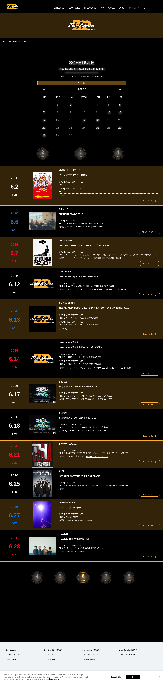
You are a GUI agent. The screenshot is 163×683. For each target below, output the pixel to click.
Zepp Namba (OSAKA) (90, 654)
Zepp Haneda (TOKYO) (90, 649)
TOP (3, 42)
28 (43, 135)
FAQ (102, 8)
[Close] (159, 676)
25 (97, 127)
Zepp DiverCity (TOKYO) (53, 649)
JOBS (121, 8)
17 (83, 119)
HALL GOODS (90, 8)
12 (108, 112)
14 (43, 119)
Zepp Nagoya (48, 654)
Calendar (81, 83)
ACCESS (111, 8)
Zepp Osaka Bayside (127, 654)
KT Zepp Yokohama (13, 654)
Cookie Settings (116, 677)
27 (119, 127)
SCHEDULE (59, 8)
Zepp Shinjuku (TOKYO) (128, 649)
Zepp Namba (12, 42)
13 (119, 112)
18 (97, 119)
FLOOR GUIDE (74, 8)
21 (43, 127)
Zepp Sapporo (11, 649)
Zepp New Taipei (50, 658)
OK (133, 677)
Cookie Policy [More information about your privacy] (54, 679)
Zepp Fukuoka (11, 658)
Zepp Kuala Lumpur (89, 658)
